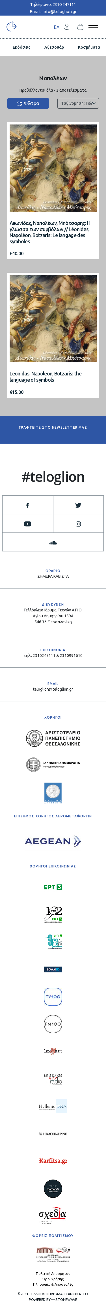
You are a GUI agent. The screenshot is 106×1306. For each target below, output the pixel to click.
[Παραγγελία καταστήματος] (78, 103)
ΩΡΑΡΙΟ (53, 571)
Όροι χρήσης (53, 1279)
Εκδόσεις (21, 47)
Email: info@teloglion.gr (53, 11)
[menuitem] (56, 27)
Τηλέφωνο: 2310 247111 (53, 4)
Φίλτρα (28, 104)
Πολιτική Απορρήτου (53, 1273)
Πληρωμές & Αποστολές (53, 1284)
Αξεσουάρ (54, 47)
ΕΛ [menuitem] (56, 26)
